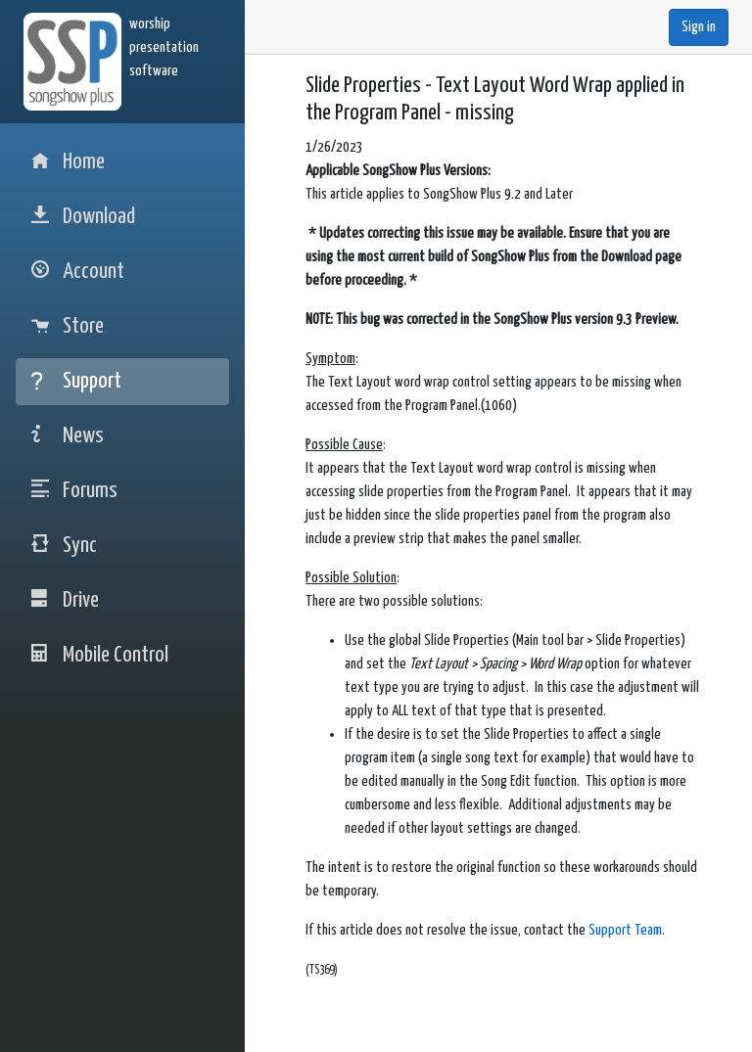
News (67, 436)
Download (83, 217)
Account (77, 271)
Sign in (699, 27)
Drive (65, 600)
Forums (74, 491)
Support (76, 381)
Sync (64, 545)
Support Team (625, 930)
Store (67, 326)
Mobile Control (99, 655)
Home (68, 162)
